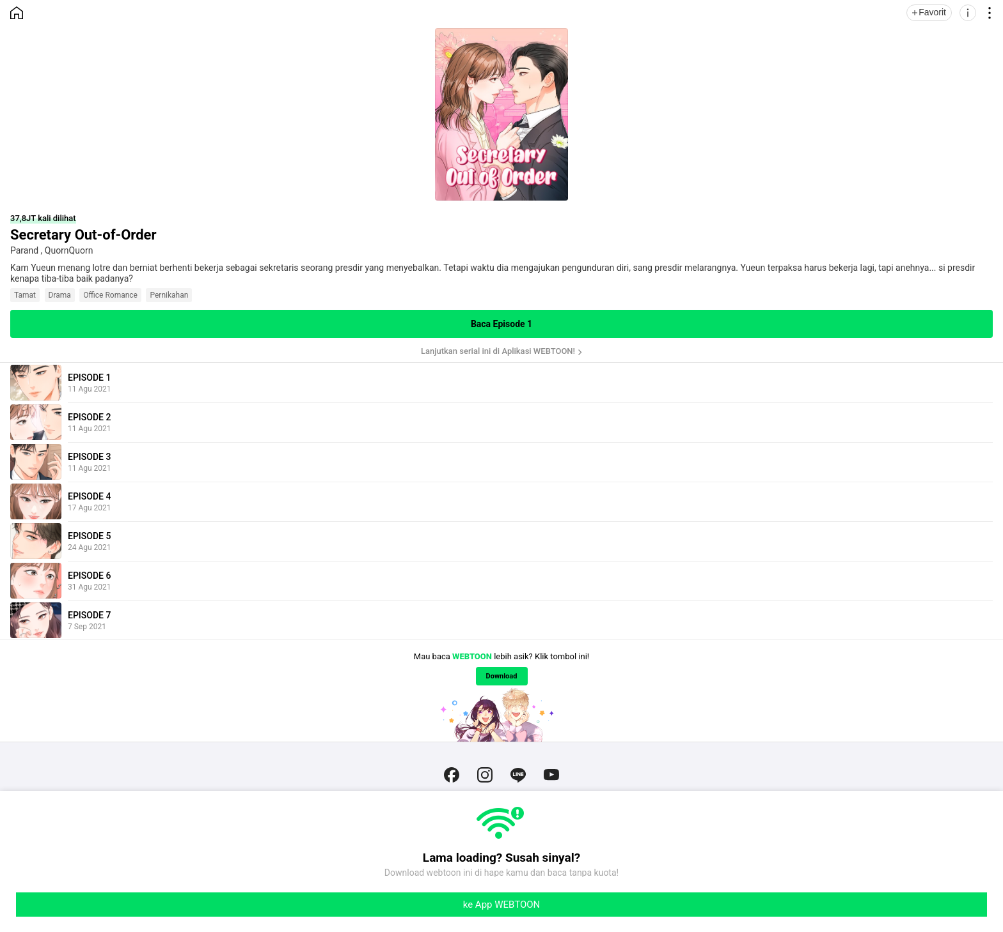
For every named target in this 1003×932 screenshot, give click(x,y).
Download (501, 676)
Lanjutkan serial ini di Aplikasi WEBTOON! (498, 351)
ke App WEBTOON (502, 904)
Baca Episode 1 (501, 324)
